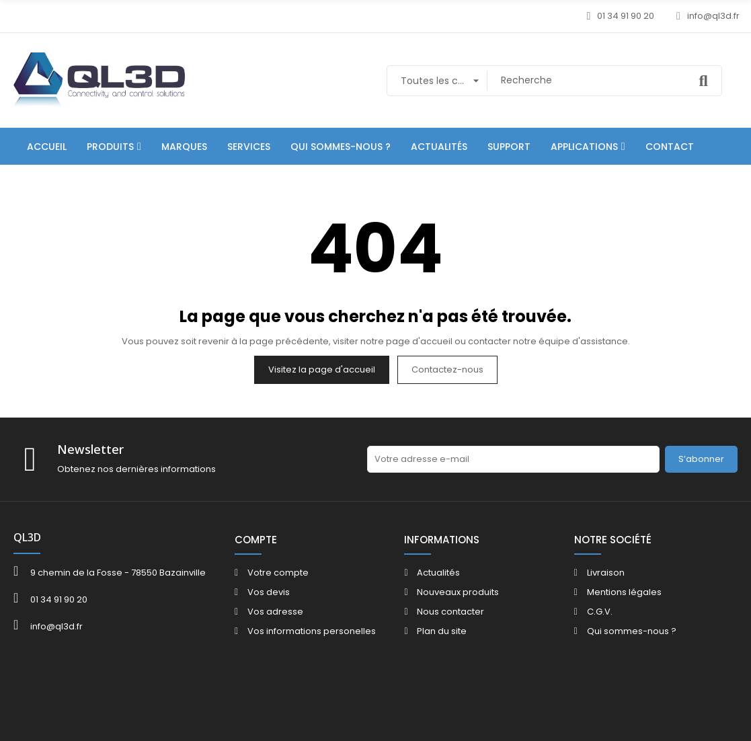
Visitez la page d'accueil (321, 369)
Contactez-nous (447, 369)
